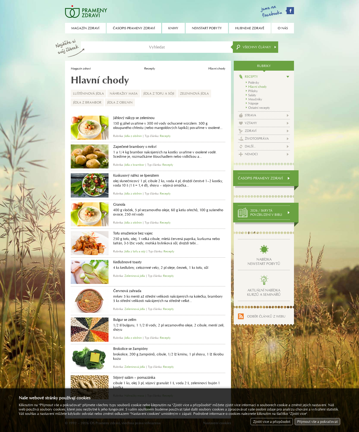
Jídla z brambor (87, 102)
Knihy (173, 28)
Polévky (253, 82)
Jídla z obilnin (120, 102)
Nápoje (253, 103)
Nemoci (251, 154)
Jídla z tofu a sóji (158, 93)
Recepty (149, 68)
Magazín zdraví (81, 68)
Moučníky (255, 99)
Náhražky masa (124, 93)
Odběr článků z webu (266, 316)
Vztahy (251, 123)
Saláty (252, 95)
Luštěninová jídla (88, 93)
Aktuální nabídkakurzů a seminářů (264, 292)
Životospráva (257, 138)
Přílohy (253, 91)
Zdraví (250, 131)
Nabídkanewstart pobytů (263, 261)
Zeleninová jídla (194, 93)
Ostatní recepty (259, 108)
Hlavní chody (257, 87)
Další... (250, 146)
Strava (250, 115)
